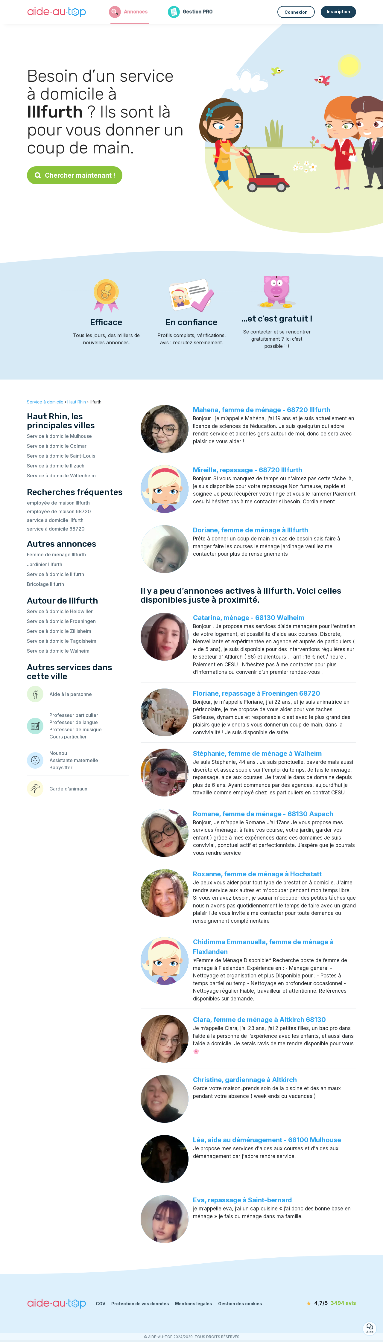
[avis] (321, 1303)
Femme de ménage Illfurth (56, 554)
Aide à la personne (70, 694)
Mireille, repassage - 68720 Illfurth (247, 470)
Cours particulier (68, 737)
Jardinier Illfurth (44, 564)
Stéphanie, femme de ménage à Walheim (257, 753)
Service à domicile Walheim (58, 651)
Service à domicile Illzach (55, 466)
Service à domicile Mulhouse (59, 436)
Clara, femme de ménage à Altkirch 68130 (259, 1019)
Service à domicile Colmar (56, 446)
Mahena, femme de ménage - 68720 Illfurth (261, 410)
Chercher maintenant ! (74, 175)
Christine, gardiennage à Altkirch (245, 1080)
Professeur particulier (73, 715)
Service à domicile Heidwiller (60, 611)
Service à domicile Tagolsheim (61, 641)
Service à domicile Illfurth (55, 574)
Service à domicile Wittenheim (61, 476)
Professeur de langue (73, 722)
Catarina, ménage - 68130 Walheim (249, 618)
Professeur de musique (75, 729)
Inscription (338, 11)
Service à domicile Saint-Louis (61, 456)
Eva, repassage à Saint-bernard (242, 1200)
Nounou (58, 753)
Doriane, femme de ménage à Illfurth (250, 530)
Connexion (296, 12)
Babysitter (60, 767)
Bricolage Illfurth (45, 584)
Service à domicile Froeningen (61, 621)
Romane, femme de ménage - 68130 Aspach (263, 814)
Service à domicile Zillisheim (59, 631)
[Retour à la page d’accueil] (57, 12)
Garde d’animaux (68, 789)
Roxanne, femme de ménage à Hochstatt (257, 874)
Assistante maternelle (73, 760)
